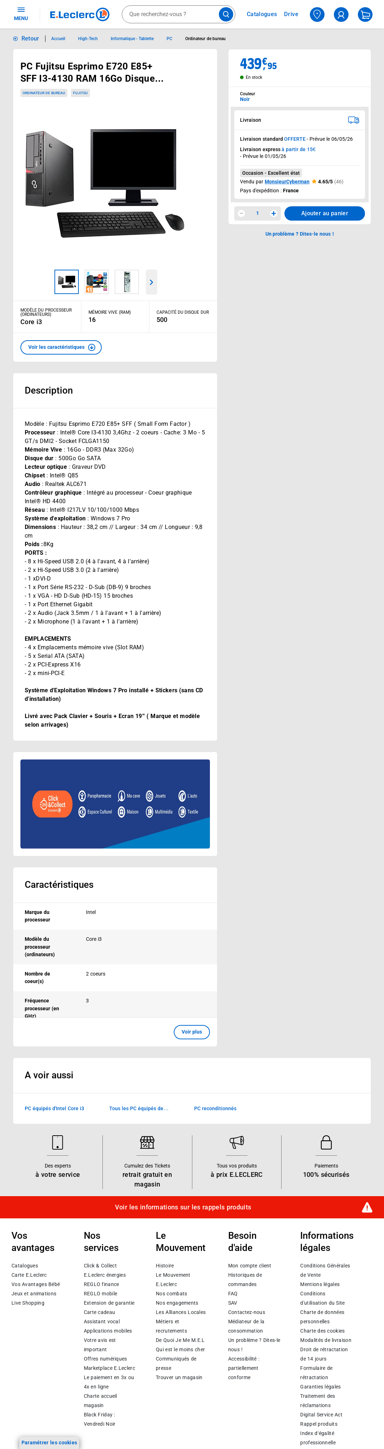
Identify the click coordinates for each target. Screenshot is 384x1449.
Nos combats (171, 1293)
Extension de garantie (109, 1303)
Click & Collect (100, 1266)
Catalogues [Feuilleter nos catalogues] (262, 14)
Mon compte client (250, 1266)
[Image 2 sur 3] (97, 282)
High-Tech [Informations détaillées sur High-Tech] (88, 38)
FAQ (233, 1293)
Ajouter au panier (324, 213)
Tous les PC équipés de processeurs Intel (136, 1108)
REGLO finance (101, 1284)
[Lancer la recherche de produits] (226, 14)
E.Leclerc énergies (105, 1275)
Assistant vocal (102, 1321)
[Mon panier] (365, 14)
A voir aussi (49, 1075)
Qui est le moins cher (180, 1349)
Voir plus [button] (192, 1032)
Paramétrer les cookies (49, 1442)
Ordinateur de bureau (44, 93)
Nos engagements (177, 1303)
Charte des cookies (322, 1331)
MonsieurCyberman (287, 181)
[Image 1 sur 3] (66, 282)
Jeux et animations (33, 1293)
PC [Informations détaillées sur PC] (169, 38)
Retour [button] (30, 38)
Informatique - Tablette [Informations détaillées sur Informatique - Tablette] (132, 38)
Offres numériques (105, 1359)
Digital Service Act (321, 1414)
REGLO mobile (100, 1293)
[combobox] (178, 14)
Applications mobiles (108, 1331)
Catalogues (24, 1266)
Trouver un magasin (179, 1377)
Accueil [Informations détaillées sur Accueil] (58, 38)
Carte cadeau (99, 1312)
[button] (61, 347)
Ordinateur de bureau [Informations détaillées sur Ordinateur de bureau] (205, 38)
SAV (232, 1303)
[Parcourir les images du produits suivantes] (152, 282)
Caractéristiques (59, 885)
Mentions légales (320, 1284)
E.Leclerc (109, 1368)
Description (49, 390)
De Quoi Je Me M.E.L (180, 1340)
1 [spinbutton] (257, 213)
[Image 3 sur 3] (127, 282)
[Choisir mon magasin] (317, 14)
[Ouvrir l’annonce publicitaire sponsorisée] (115, 804)
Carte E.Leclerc (29, 1275)
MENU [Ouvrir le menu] (21, 13)
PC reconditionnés (215, 1108)
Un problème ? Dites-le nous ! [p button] (299, 233)
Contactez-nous (246, 1312)
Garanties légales (320, 1387)
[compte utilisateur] (341, 14)
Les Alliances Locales (181, 1312)
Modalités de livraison (325, 1340)
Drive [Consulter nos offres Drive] (291, 14)
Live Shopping (27, 1303)
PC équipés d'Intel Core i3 (54, 1108)
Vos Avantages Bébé (35, 1284)
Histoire (165, 1266)
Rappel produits (318, 1424)
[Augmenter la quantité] (273, 213)
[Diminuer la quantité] (241, 213)
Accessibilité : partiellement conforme (243, 1368)
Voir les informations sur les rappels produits (183, 1207)
